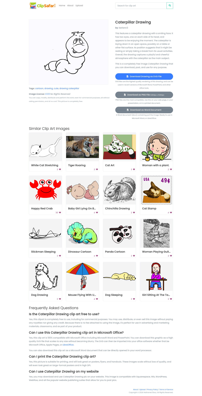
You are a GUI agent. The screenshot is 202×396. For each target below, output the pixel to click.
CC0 (47, 94)
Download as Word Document (144, 109)
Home (62, 5)
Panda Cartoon (115, 252)
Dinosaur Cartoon (79, 252)
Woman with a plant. (155, 165)
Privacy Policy (152, 389)
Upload (79, 5)
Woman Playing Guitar (157, 252)
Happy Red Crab (42, 208)
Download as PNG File (144, 94)
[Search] (141, 5)
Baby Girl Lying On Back (83, 208)
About (70, 5)
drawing (48, 88)
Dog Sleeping (113, 295)
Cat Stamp (149, 208)
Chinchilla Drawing (117, 208)
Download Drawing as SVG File (144, 76)
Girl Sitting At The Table (157, 295)
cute (56, 88)
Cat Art (109, 165)
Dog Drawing (39, 295)
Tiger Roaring (77, 165)
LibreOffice (68, 344)
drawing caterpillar (69, 88)
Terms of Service (166, 389)
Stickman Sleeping (43, 252)
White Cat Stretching (44, 165)
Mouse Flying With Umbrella (86, 295)
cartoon (39, 88)
